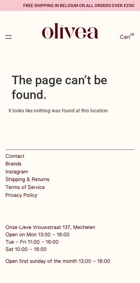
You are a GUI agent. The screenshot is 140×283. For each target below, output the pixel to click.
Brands (13, 164)
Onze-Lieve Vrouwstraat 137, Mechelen (50, 227)
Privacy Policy (21, 195)
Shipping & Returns (27, 179)
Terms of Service (25, 187)
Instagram (16, 172)
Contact (14, 156)
